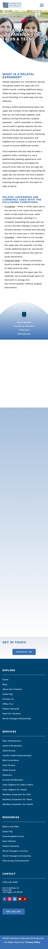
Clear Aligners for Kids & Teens (17, 784)
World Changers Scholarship (16, 718)
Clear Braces (8, 765)
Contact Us (24, 652)
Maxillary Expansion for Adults (17, 804)
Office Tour (8, 704)
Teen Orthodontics (11, 741)
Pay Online (13, 911)
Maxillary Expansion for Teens (17, 799)
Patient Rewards (10, 709)
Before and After (10, 826)
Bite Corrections (10, 760)
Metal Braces (8, 770)
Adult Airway (8, 750)
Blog (4, 684)
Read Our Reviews (11, 713)
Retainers (7, 775)
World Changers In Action (15, 851)
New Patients (9, 841)
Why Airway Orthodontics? (15, 860)
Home (5, 679)
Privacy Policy (33, 942)
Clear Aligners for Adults (14, 789)
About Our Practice (12, 689)
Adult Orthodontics (12, 745)
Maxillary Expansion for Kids (16, 794)
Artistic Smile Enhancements (16, 755)
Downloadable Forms (13, 836)
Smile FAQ (7, 694)
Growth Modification (12, 780)
